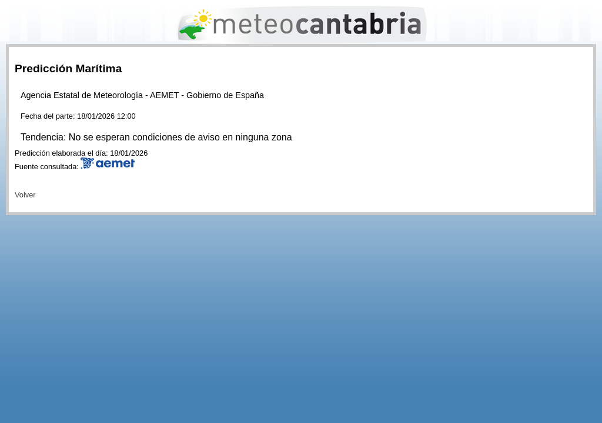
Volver (25, 194)
